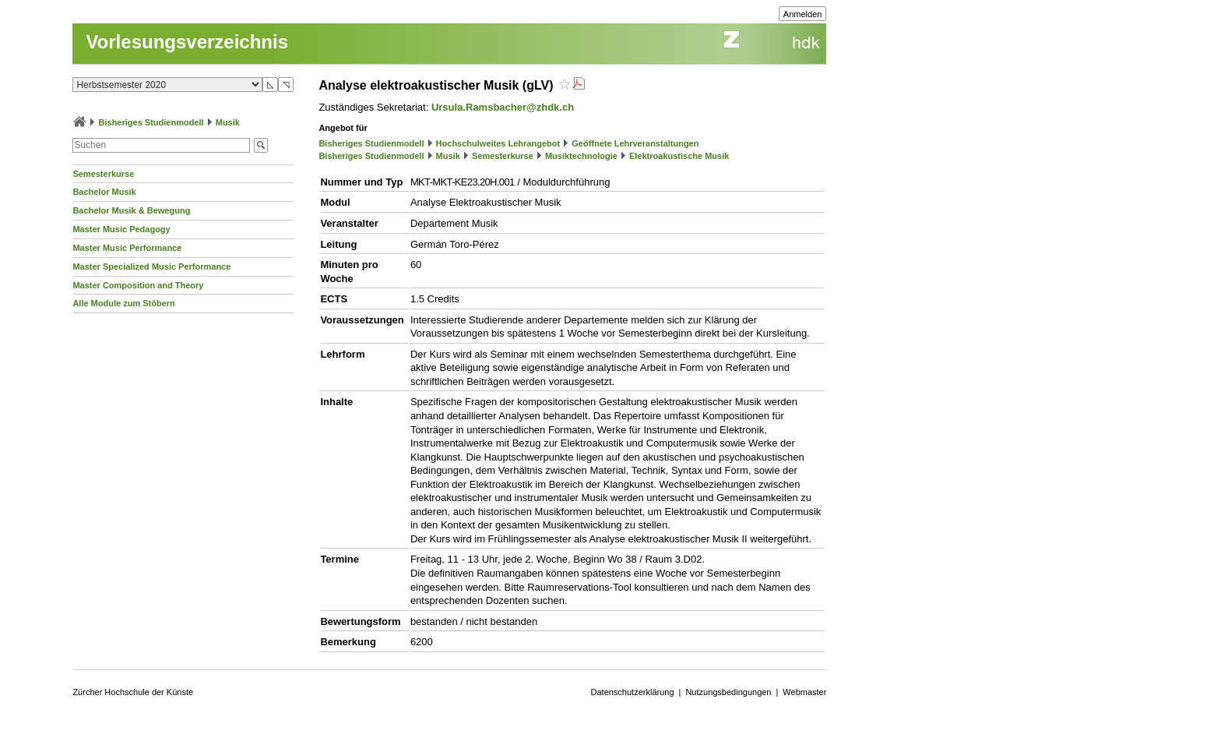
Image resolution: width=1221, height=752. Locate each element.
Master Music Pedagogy (121, 229)
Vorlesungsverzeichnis (187, 41)
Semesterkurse (103, 173)
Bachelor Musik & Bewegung (131, 210)
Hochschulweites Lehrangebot (498, 143)
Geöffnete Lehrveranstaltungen (635, 143)
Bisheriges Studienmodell (151, 122)
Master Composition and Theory (137, 285)
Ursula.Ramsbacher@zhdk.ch (502, 107)
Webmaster (804, 692)
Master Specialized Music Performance (151, 266)
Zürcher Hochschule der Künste (132, 692)
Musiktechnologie (581, 156)
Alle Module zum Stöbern (123, 303)
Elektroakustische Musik (679, 156)
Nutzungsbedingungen (728, 692)
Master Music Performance (126, 247)
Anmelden (802, 14)
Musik (228, 122)
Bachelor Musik (103, 191)
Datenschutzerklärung (632, 692)
